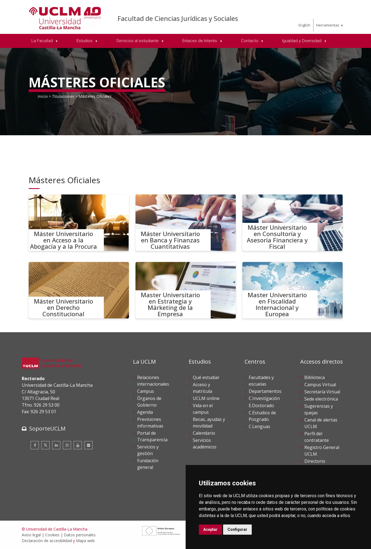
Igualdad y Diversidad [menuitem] (302, 40)
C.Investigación (264, 398)
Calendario (204, 433)
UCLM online (206, 398)
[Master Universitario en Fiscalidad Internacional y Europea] (292, 290)
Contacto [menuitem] (250, 40)
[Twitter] (45, 445)
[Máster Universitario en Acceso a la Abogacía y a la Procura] (78, 222)
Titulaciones (63, 96)
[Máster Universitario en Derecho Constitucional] (78, 290)
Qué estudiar (206, 377)
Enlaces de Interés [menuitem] (200, 40)
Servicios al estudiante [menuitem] (138, 40)
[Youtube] (78, 445)
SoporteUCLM (47, 428)
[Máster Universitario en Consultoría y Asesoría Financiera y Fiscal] (292, 222)
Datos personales (80, 534)
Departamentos (265, 391)
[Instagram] (67, 445)
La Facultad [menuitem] (42, 40)
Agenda (145, 412)
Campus (145, 391)
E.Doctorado (261, 405)
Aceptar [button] (210, 529)
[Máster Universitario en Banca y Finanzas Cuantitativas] (185, 222)
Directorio (314, 461)
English (304, 25)
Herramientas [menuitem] (327, 25)
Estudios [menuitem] (85, 40)
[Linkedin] (56, 445)
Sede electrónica (321, 399)
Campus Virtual (320, 385)
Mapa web (85, 540)
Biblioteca (314, 377)
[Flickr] (88, 445)
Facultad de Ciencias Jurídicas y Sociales (178, 18)
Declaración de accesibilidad (47, 540)
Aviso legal (31, 534)
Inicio (42, 96)
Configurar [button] (237, 529)
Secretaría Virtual (322, 392)
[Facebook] (35, 445)
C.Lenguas (259, 426)
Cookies (52, 534)
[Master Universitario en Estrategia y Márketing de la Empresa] (185, 290)
